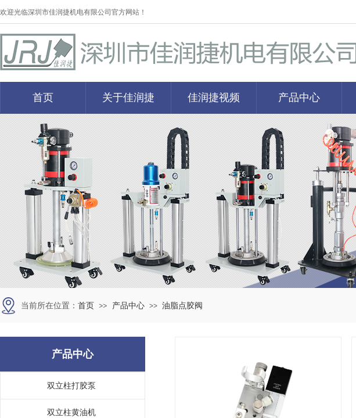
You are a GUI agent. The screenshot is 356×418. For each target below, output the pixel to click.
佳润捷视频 (214, 97)
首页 (43, 97)
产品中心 (299, 97)
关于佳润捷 (128, 97)
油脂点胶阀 (182, 305)
